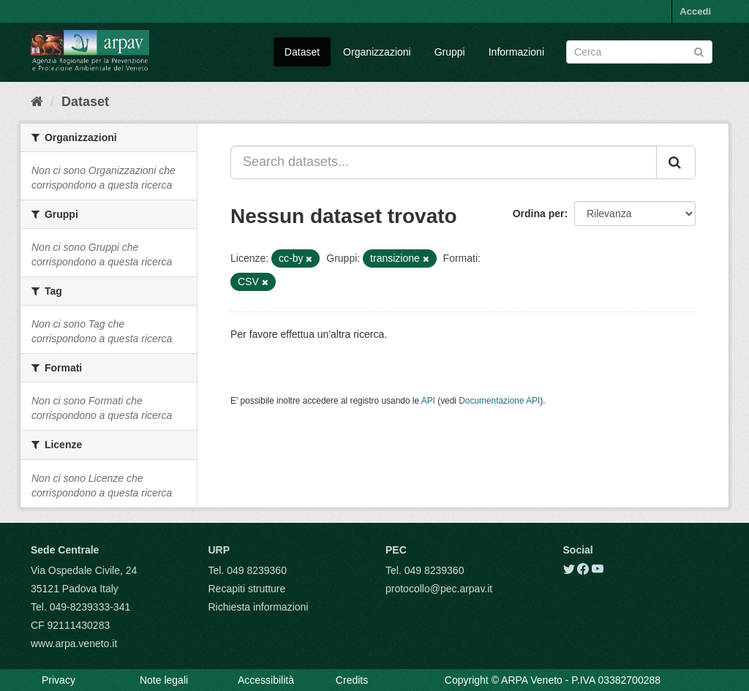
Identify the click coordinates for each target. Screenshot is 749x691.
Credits (352, 680)
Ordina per (539, 213)
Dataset (302, 52)
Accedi (695, 11)
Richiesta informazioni (258, 607)
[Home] (37, 101)
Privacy (58, 680)
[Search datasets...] (443, 162)
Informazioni (516, 52)
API (428, 401)
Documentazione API (499, 401)
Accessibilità (266, 680)
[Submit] (699, 51)
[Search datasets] (639, 52)
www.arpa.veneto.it (74, 643)
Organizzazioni (377, 52)
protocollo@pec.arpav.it (438, 588)
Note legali (164, 680)
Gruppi (449, 52)
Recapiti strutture (247, 588)
